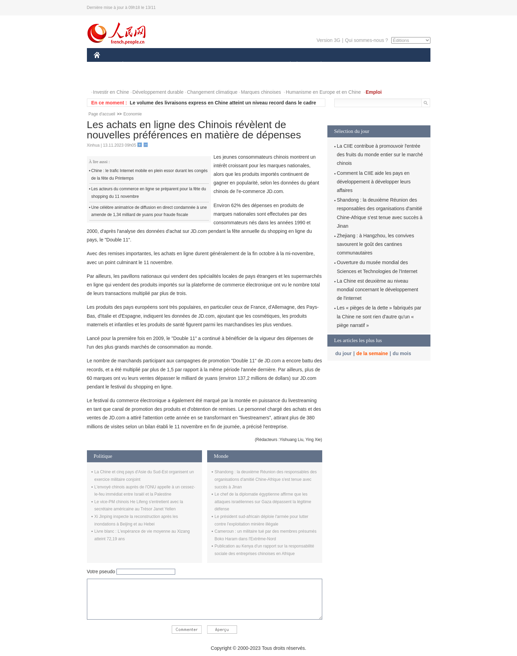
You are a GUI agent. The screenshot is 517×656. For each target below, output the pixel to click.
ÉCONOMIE (135, 65)
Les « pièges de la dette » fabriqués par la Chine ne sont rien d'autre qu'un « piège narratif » (379, 316)
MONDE (167, 65)
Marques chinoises (261, 92)
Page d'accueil (102, 114)
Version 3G (328, 40)
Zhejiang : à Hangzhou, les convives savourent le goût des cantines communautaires (375, 244)
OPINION (406, 65)
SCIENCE (225, 65)
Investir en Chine (111, 92)
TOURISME (374, 65)
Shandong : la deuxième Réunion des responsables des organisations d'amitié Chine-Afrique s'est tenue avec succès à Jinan (266, 479)
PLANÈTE (317, 65)
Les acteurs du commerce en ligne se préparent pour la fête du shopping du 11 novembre (148, 192)
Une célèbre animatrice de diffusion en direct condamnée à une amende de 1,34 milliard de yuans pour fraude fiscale (149, 211)
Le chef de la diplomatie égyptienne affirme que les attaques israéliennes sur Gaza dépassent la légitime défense (263, 501)
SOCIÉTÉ (287, 65)
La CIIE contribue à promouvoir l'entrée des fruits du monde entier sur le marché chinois (380, 154)
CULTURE (256, 65)
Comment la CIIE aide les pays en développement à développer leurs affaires (374, 181)
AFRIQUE (195, 65)
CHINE (105, 65)
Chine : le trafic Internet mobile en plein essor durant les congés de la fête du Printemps (149, 174)
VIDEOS (135, 78)
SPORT (345, 65)
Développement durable (158, 92)
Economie (132, 114)
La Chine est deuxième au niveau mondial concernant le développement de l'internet (377, 289)
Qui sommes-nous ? (366, 40)
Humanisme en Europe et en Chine (323, 92)
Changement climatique (212, 92)
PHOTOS (108, 78)
